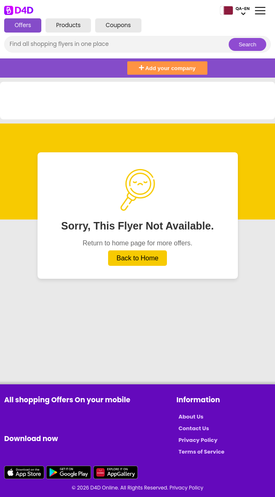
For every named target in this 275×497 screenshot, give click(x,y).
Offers (23, 25)
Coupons (118, 25)
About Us (191, 417)
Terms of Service (202, 452)
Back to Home (137, 258)
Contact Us (194, 428)
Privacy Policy (198, 440)
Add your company (167, 68)
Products (68, 25)
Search (247, 44)
